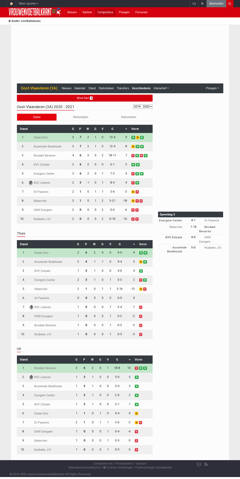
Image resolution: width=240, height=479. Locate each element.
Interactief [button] (160, 88)
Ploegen (124, 12)
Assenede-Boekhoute (44, 146)
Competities (105, 12)
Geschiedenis (141, 88)
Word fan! (85, 98)
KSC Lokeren (39, 182)
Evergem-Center (41, 173)
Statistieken (106, 88)
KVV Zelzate (39, 164)
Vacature (141, 463)
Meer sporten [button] (27, 3)
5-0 (193, 247)
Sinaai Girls (38, 137)
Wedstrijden (80, 117)
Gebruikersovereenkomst (84, 467)
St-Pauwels (38, 192)
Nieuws (72, 12)
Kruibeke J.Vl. (39, 219)
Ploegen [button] (211, 88)
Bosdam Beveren (41, 155)
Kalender (80, 88)
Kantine (87, 12)
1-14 (193, 227)
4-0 (193, 237)
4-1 (193, 220)
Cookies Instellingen (118, 467)
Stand (92, 88)
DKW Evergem (40, 210)
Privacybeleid (124, 463)
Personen (141, 12)
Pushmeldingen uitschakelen (153, 467)
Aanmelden (216, 3)
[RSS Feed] (206, 464)
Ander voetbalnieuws (24, 21)
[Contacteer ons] (199, 464)
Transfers (123, 88)
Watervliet (37, 201)
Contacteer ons (103, 463)
